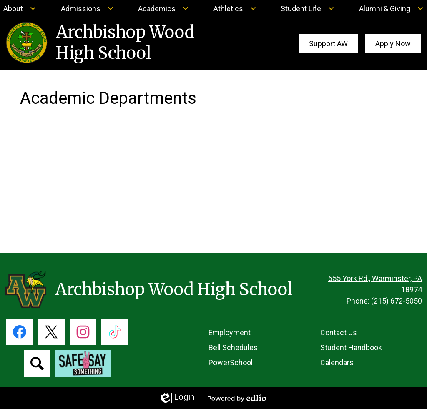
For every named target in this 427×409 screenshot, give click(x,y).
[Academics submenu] (163, 8)
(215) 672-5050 (396, 300)
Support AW (328, 43)
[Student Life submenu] (307, 8)
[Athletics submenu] (235, 8)
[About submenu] (20, 8)
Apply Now (393, 43)
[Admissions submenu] (87, 8)
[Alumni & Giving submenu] (391, 8)
